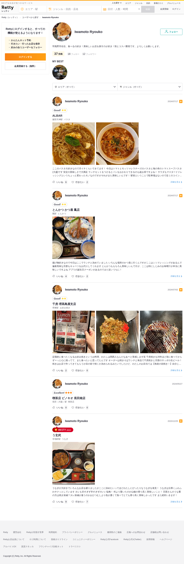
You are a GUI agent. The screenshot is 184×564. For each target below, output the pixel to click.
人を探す (116, 3)
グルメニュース (174, 3)
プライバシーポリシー (72, 532)
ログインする (25, 57)
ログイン (176, 9)
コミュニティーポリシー (84, 539)
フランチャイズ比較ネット (51, 546)
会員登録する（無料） (25, 66)
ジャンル (138, 3)
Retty (5, 532)
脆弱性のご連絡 (114, 532)
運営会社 (17, 532)
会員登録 (164, 9)
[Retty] (7, 8)
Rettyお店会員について (13, 539)
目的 (148, 3)
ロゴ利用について (38, 539)
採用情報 (150, 539)
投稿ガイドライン (59, 539)
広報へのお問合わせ (136, 532)
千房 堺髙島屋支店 (64, 304)
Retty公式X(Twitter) (132, 539)
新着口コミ (158, 3)
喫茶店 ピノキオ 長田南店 (68, 398)
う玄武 (56, 435)
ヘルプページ (166, 539)
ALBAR (57, 115)
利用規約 (53, 532)
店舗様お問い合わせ (159, 532)
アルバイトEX (9, 546)
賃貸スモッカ (27, 546)
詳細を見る (175, 182)
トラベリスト (75, 546)
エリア (128, 3)
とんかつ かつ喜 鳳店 (66, 209)
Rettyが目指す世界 (34, 532)
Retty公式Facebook (109, 539)
